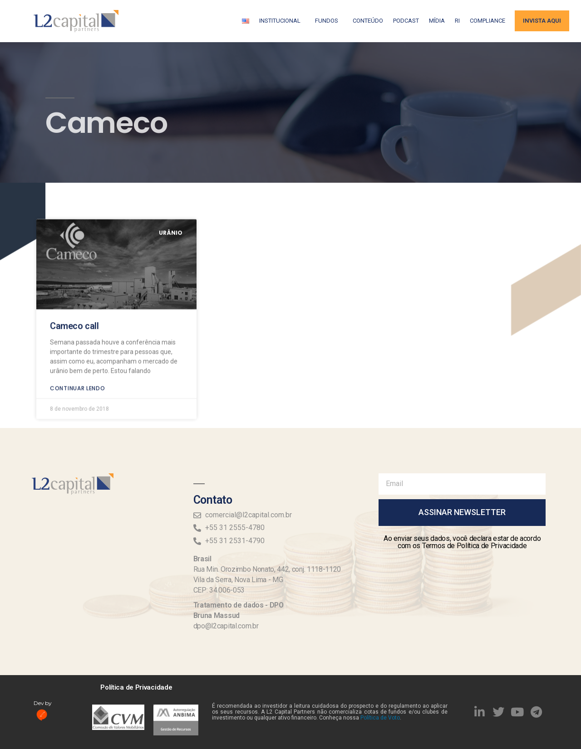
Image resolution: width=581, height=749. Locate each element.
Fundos (329, 20)
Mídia (437, 20)
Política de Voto (380, 718)
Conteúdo (368, 20)
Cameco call (74, 271)
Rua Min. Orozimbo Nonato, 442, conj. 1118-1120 (267, 569)
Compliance (487, 20)
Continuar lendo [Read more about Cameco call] (77, 333)
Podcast (406, 20)
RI (457, 20)
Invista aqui (542, 20)
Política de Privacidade (136, 687)
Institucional (282, 20)
